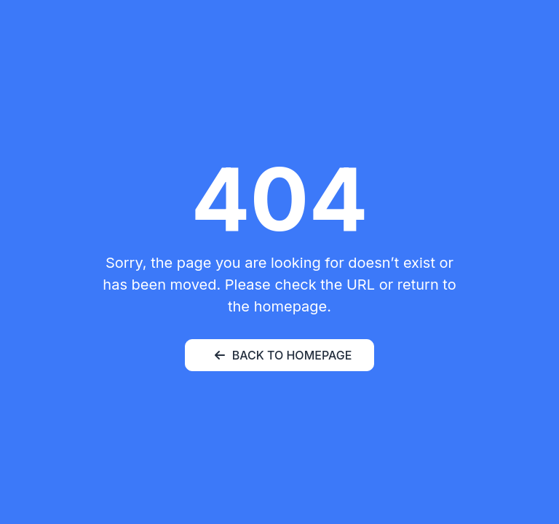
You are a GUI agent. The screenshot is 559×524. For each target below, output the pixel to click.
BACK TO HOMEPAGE (283, 355)
